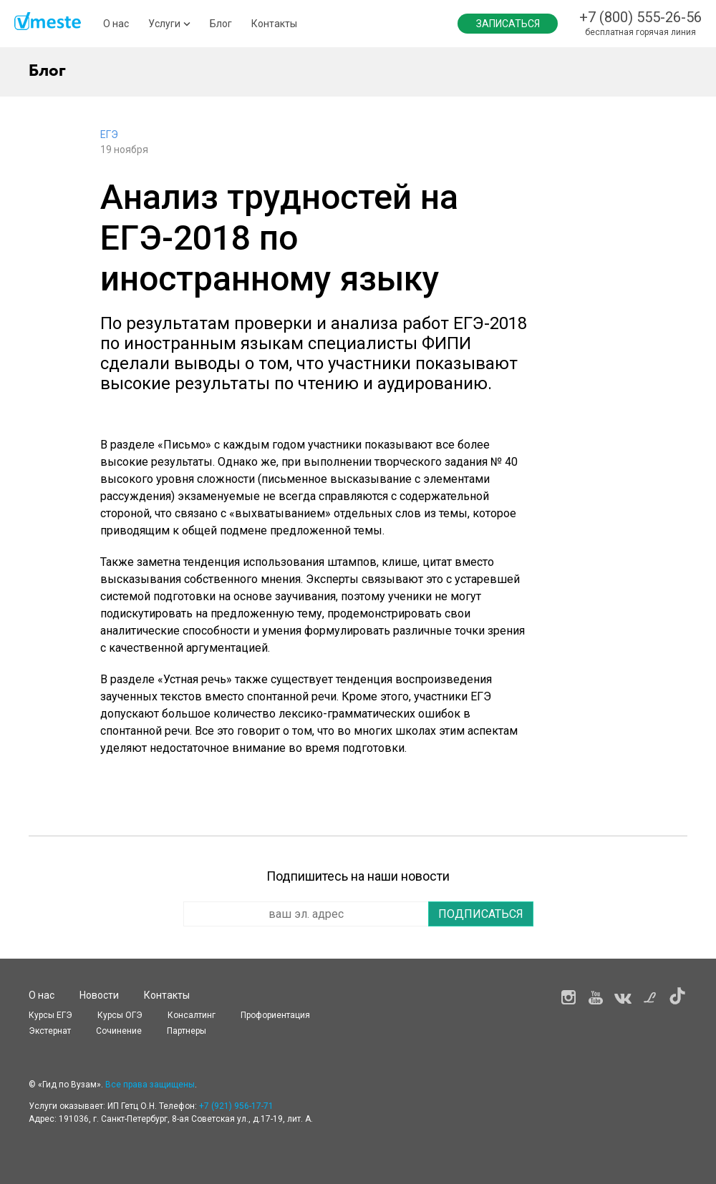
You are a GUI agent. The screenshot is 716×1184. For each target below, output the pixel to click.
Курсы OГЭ (119, 1015)
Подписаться (480, 914)
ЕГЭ (109, 134)
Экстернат (50, 1031)
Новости (99, 995)
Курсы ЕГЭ (50, 1015)
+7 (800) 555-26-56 (640, 17)
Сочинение (119, 1031)
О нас (116, 23)
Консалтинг (192, 1015)
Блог (221, 23)
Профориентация (275, 1015)
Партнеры (186, 1031)
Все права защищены (150, 1085)
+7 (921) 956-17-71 (236, 1106)
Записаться (508, 23)
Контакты (274, 23)
